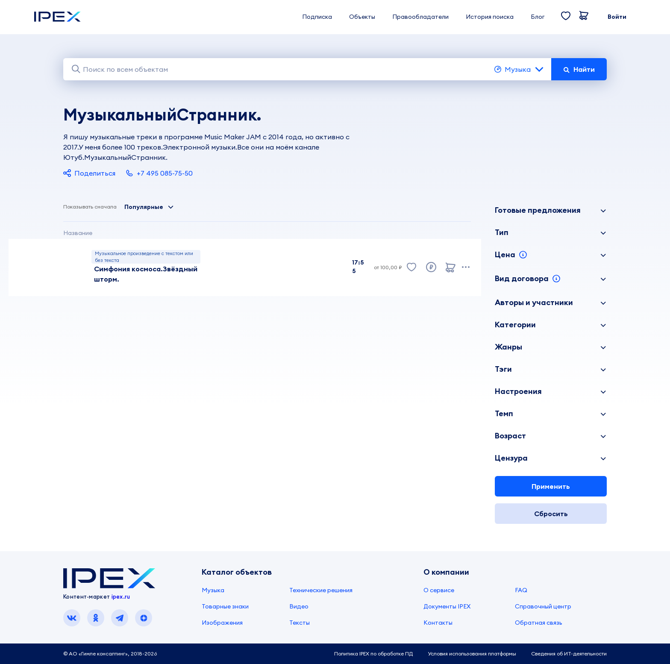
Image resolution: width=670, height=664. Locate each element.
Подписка (317, 17)
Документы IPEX (446, 606)
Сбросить (551, 513)
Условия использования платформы (472, 653)
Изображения (222, 622)
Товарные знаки (225, 606)
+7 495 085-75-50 (159, 173)
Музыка (519, 69)
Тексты (299, 622)
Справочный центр (543, 606)
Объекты (362, 17)
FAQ (521, 590)
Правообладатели (420, 17)
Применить (551, 486)
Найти (579, 69)
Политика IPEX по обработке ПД (373, 653)
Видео (299, 606)
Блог (537, 17)
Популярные (149, 207)
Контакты (438, 622)
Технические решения (321, 590)
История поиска (490, 17)
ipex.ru (121, 596)
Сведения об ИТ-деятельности (569, 653)
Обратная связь (538, 622)
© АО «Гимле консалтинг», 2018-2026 (110, 653)
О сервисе (438, 590)
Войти (617, 17)
